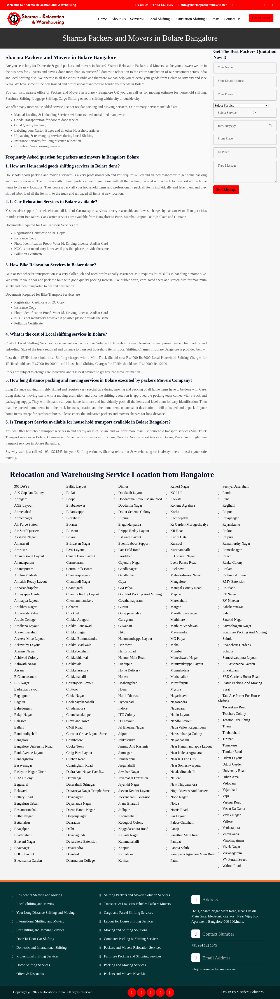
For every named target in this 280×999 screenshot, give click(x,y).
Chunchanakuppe (78, 715)
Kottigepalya (179, 518)
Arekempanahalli (26, 632)
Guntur (123, 607)
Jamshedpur (126, 759)
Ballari (19, 727)
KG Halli (176, 493)
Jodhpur (124, 810)
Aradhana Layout (26, 626)
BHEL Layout (76, 486)
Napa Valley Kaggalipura (188, 727)
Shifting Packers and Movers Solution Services (137, 895)
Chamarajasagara (78, 575)
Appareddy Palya (26, 613)
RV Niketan (230, 600)
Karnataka (125, 854)
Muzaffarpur (179, 683)
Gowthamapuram (130, 600)
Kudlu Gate (178, 537)
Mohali (175, 645)
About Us (118, 19)
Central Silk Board (79, 569)
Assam (19, 670)
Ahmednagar (23, 518)
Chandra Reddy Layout (82, 594)
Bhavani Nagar (24, 841)
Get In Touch (261, 18)
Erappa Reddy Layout (133, 531)
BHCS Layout (24, 854)
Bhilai (70, 493)
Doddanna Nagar (130, 505)
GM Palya (125, 588)
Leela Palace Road (183, 562)
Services (137, 19)
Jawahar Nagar (128, 772)
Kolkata (176, 499)
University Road (233, 770)
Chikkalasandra (77, 670)
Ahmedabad (22, 512)
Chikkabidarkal (77, 657)
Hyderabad (126, 702)
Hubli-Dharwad (129, 695)
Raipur (227, 512)
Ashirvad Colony (26, 657)
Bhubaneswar (75, 505)
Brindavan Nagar (78, 543)
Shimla (227, 638)
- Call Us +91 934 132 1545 (154, 5)
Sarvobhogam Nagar (236, 626)
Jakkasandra (126, 740)
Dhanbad (72, 854)
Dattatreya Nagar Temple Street (88, 791)
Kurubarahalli (180, 550)
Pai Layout (178, 816)
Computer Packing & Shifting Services (131, 939)
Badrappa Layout (26, 689)
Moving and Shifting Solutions (125, 930)
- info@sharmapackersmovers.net (202, 5)
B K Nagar (21, 683)
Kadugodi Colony (130, 822)
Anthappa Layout (26, 600)
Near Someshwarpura (185, 765)
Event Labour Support (133, 543)
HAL (122, 632)
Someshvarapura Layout (239, 657)
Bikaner (71, 524)
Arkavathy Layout (27, 645)
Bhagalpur (21, 829)
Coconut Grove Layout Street (87, 734)
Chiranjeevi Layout (79, 683)
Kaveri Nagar (179, 486)
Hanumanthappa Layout (135, 638)
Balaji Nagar (23, 715)
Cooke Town (75, 746)
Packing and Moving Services (125, 965)
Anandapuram (24, 562)
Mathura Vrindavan (184, 626)
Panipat (175, 841)
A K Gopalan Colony (29, 493)
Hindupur (125, 664)
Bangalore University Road (33, 746)
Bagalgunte (22, 695)
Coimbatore (74, 740)
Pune (225, 499)
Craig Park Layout (79, 753)
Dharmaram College (80, 860)
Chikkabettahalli (77, 651)
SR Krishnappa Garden (238, 664)
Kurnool (176, 543)
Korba (174, 512)
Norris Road (179, 810)
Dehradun (73, 822)
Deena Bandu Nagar (80, 810)
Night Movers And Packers (189, 791)
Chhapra (72, 607)
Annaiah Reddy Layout (30, 581)
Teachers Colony (234, 713)
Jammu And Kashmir (133, 746)
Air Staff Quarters (26, 531)
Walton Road (231, 866)
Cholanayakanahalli (80, 702)
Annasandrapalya (26, 588)
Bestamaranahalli (26, 810)
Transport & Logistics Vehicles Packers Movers (137, 904)
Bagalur (19, 702)
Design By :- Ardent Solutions (242, 992)
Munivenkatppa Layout (186, 664)
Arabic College (24, 619)
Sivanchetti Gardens (236, 645)
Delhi (70, 829)
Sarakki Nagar (232, 619)
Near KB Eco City (183, 759)
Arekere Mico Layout (29, 638)
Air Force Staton (26, 524)
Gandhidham (127, 575)
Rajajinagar (230, 518)
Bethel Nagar (23, 816)
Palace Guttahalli (182, 822)
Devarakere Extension (81, 841)
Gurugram (125, 619)
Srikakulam (230, 670)
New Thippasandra (183, 784)
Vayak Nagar (231, 815)
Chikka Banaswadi (79, 626)
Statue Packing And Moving (242, 683)
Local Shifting (160, 19)
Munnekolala (179, 670)
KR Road (177, 531)
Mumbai (176, 651)
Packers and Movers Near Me (124, 974)
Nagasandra (178, 702)
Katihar (123, 860)
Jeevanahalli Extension (134, 797)
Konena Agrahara (182, 505)
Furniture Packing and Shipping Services (132, 956)
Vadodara (229, 783)
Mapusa (176, 594)
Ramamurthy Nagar (236, 543)
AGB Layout (23, 505)
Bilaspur (72, 531)
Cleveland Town (77, 721)
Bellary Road (23, 797)
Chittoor (72, 689)
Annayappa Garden (27, 594)
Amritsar (20, 550)
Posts (215, 19)
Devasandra (74, 848)
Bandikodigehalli (26, 734)
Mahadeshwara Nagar (185, 575)
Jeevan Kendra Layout (134, 791)
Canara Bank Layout (80, 556)
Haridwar (124, 645)
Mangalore (178, 581)
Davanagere (74, 797)
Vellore (227, 821)
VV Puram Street (234, 859)
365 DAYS (22, 486)
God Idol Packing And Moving (140, 594)
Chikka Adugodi (77, 619)
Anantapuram (23, 569)
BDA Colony (23, 778)
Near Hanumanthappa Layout (191, 746)
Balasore (20, 721)
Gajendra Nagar (129, 562)
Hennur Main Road (131, 657)
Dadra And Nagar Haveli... (85, 772)
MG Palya (177, 638)
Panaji (174, 829)
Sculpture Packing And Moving (244, 632)
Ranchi (227, 556)
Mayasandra (178, 632)
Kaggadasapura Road (133, 829)
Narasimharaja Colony (186, 734)
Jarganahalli (126, 765)
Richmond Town (234, 575)
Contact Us (232, 19)
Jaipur (122, 734)
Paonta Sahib (179, 848)
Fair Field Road (129, 550)
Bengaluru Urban (26, 803)
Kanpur (123, 848)
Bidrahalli (73, 518)
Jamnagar (125, 753)
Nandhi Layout (180, 721)
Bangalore (21, 740)
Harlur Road (127, 651)
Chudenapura (75, 708)
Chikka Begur (76, 632)
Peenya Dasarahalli (235, 486)
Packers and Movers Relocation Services (132, 947)
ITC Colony (126, 715)
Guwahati (125, 626)
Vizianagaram (232, 853)
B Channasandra (25, 676)
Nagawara (177, 708)
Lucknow (177, 569)
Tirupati (228, 739)
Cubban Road (76, 759)
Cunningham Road (79, 765)
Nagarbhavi (178, 695)
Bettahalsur (22, 822)
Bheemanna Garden (28, 860)
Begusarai (21, 784)
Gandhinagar (127, 569)
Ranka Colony (232, 562)
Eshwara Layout (129, 537)
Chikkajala (73, 664)
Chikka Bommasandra (82, 638)
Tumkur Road (232, 751)
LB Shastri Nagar (182, 556)
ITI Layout (126, 721)
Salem (226, 613)
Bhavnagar (21, 848)
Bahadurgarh (23, 708)
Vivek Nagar (231, 847)
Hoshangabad (127, 683)
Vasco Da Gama (233, 809)
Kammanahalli (128, 841)
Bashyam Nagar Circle (30, 772)
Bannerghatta (23, 759)
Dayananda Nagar (78, 803)
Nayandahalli (179, 740)
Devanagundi (75, 835)
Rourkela (228, 588)
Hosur (122, 689)
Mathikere (177, 619)
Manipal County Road (185, 588)
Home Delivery (129, 670)
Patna (174, 860)
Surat (226, 689)
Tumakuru (229, 745)
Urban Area (230, 777)
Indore (123, 708)
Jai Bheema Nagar (131, 727)
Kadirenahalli (127, 816)
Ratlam (227, 569)
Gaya (122, 581)
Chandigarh (74, 588)
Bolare (71, 537)
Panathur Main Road (184, 835)
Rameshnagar (232, 550)
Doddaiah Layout (130, 493)
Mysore (175, 689)
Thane (226, 726)
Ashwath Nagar (25, 664)
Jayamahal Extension (133, 778)
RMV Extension (233, 581)
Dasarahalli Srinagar (80, 784)
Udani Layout (232, 758)
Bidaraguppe (75, 512)
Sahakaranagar (232, 607)
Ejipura (123, 518)
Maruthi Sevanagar (183, 613)
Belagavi (20, 791)
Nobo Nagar (179, 797)
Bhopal (71, 499)
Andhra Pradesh (25, 575)
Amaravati (21, 543)
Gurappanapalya (129, 613)
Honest (123, 676)
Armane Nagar (24, 651)
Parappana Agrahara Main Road (192, 854)
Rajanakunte (231, 524)
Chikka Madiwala (78, 645)
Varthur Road (231, 802)
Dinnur (123, 486)
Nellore (175, 778)
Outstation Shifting (192, 19)
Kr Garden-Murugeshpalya (189, 524)
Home (102, 19)
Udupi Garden (232, 764)
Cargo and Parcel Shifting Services (128, 912)
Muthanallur (179, 676)
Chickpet (72, 613)
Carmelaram (75, 562)
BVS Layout (75, 550)
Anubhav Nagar (25, 607)
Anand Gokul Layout (29, 556)
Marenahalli (178, 600)
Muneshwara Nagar (184, 657)
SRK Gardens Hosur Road (240, 676)
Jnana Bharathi (128, 803)
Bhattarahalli (23, 835)
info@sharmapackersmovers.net (213, 969)
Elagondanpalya (129, 524)
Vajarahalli (230, 790)
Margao (175, 607)
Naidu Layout (180, 715)
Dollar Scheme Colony (134, 512)
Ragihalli (228, 505)
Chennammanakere (79, 600)
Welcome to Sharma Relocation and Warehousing (41, 5)
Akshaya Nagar (25, 537)
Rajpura (228, 537)
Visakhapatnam (233, 840)
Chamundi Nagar (78, 581)
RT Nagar (229, 594)
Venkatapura (231, 828)
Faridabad (125, 556)
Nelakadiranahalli (182, 772)
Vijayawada (230, 834)
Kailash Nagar (128, 835)
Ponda (226, 493)
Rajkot (227, 531)
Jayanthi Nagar (128, 784)
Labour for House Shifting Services (129, 921)
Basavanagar (23, 765)
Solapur (227, 651)
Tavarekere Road (234, 707)
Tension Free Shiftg (236, 720)
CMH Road (74, 727)
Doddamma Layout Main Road (140, 499)
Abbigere (20, 499)
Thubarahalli (231, 732)
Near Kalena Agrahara (186, 753)
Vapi (225, 796)
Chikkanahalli (76, 676)
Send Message (226, 189)
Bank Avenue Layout (29, 753)
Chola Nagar (75, 695)
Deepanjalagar (76, 816)
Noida (174, 803)
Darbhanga (74, 778)
